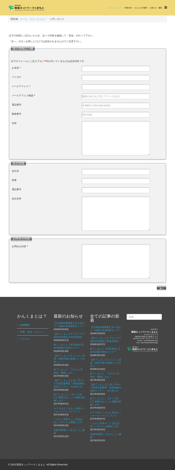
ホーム (23, 19)
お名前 (16, 67)
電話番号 (16, 104)
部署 (14, 180)
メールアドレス (21, 86)
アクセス (24, 339)
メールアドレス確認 (23, 95)
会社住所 (16, 198)
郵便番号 (16, 114)
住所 (14, 123)
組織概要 (24, 325)
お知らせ (153, 8)
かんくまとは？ (115, 8)
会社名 (15, 171)
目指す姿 (128, 8)
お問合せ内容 (20, 246)
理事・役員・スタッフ (31, 332)
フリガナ (16, 77)
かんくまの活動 (141, 8)
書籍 (160, 8)
